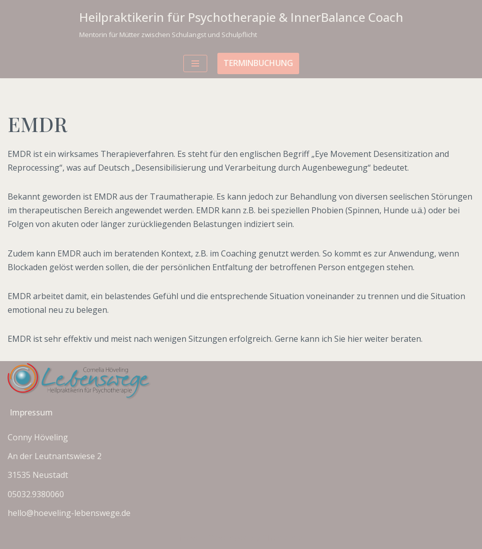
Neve (190, 537)
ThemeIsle (282, 537)
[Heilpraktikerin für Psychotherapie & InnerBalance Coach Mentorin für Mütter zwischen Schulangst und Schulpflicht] (241, 24)
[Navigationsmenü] (195, 63)
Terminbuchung (258, 63)
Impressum (31, 412)
